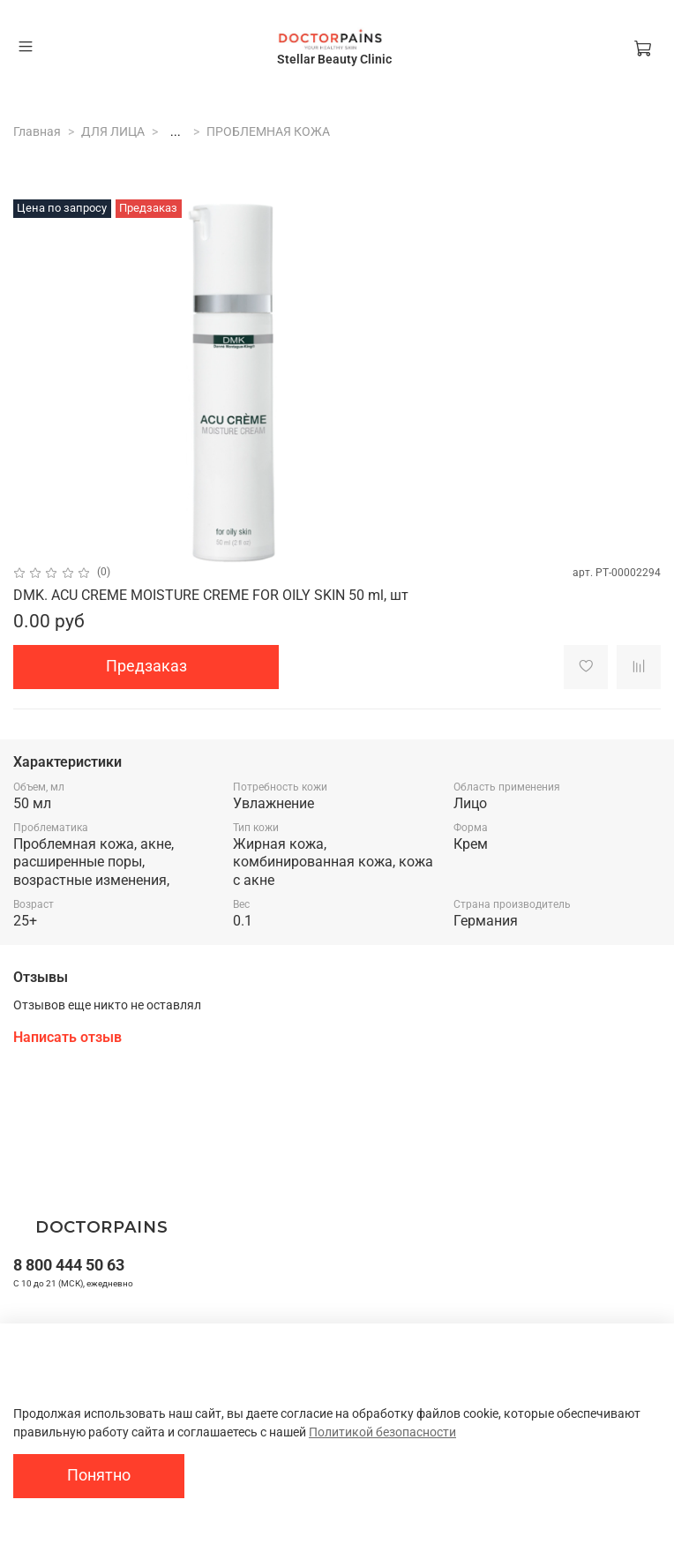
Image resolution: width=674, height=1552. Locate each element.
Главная (37, 131)
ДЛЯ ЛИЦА (113, 131)
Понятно (99, 1475)
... (175, 131)
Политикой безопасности (382, 1432)
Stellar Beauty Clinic (334, 59)
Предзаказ (146, 666)
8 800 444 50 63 (68, 1265)
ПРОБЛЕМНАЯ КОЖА (268, 131)
